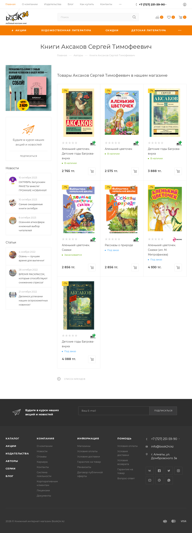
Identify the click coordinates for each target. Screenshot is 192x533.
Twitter (169, 471)
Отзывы (41, 456)
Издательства (17, 453)
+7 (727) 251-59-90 (152, 4)
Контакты (43, 467)
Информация (88, 438)
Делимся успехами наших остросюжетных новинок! (33, 300)
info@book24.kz (162, 446)
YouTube (150, 480)
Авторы (12, 460)
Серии (11, 468)
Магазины (83, 445)
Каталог (12, 438)
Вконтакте (150, 471)
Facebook (159, 471)
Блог (10, 476)
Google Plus (159, 480)
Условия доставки (88, 456)
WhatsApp (169, 480)
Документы (44, 495)
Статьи (11, 242)
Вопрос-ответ (126, 478)
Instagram (178, 471)
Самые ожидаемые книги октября (31, 206)
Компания (45, 438)
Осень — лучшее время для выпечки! (31, 258)
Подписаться (163, 410)
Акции (11, 445)
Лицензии (43, 490)
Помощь (124, 438)
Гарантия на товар (89, 461)
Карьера (42, 461)
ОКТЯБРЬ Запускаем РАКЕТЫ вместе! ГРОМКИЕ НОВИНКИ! (33, 186)
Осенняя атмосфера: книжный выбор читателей (32, 226)
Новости (12, 168)
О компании (44, 445)
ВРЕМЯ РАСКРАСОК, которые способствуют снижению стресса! (33, 278)
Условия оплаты (87, 451)
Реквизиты (84, 467)
